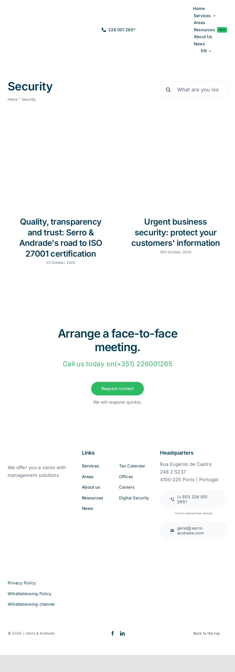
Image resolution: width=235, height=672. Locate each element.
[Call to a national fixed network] (193, 499)
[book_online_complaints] (33, 485)
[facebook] (112, 633)
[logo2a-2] (26, 26)
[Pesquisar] (168, 89)
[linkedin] (122, 633)
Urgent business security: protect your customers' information (175, 232)
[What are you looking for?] (193, 89)
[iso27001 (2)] (36, 512)
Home (13, 99)
